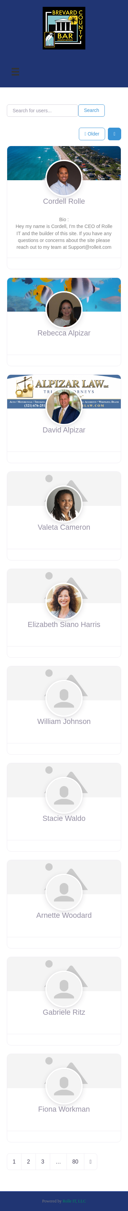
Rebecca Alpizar (64, 333)
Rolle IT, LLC (74, 1201)
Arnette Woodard (63, 915)
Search (91, 110)
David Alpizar (64, 430)
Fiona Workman (64, 1109)
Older (92, 134)
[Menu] (15, 72)
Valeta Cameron (64, 527)
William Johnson (64, 721)
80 (75, 1162)
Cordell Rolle (64, 201)
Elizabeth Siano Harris (64, 625)
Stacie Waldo (64, 818)
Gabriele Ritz (64, 1012)
